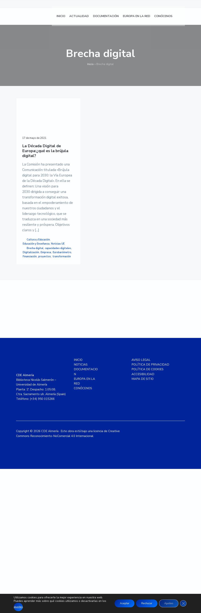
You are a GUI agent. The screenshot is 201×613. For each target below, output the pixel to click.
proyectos (29, 394)
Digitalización (32, 378)
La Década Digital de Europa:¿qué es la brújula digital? (33, 153)
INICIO (78, 504)
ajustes (26, 607)
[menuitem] (181, 17)
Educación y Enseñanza (29, 355)
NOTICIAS (81, 509)
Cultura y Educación (34, 345)
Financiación (30, 390)
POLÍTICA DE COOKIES (148, 513)
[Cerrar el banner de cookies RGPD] (182, 601)
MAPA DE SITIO (142, 523)
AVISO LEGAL (141, 504)
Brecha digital (35, 366)
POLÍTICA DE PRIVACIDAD (150, 509)
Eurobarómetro (32, 386)
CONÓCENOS (83, 532)
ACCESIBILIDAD (143, 518)
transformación (32, 399)
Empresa (28, 382)
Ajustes (167, 601)
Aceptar (119, 601)
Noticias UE (30, 361)
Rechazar (143, 601)
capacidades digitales (30, 372)
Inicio (90, 64)
